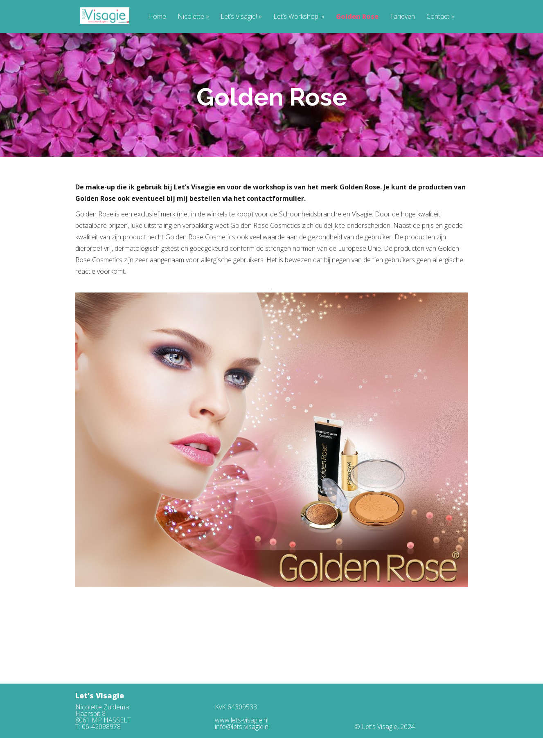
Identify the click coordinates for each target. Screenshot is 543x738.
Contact (440, 17)
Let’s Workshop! (298, 17)
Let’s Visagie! (241, 17)
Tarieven (402, 17)
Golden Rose (357, 17)
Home (157, 17)
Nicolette (193, 17)
